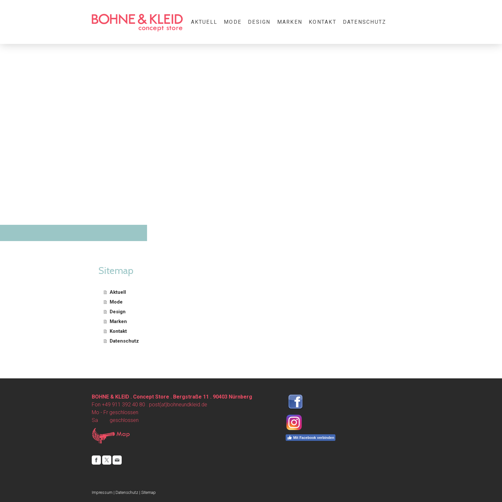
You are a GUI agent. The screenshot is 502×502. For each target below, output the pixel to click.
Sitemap (148, 492)
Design (259, 22)
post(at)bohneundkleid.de (178, 404)
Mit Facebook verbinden (310, 437)
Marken (289, 22)
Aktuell (204, 22)
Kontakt (322, 22)
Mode (232, 22)
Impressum (102, 492)
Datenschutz (365, 22)
